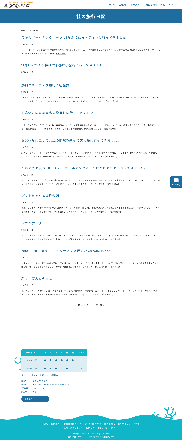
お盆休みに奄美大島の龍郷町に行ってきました (57, 112)
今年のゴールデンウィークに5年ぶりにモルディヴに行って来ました (73, 37)
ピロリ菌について (93, 423)
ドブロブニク (31, 223)
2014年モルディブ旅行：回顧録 (45, 85)
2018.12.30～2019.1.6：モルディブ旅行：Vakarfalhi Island (65, 250)
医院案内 (123, 4)
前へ (80, 305)
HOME (112, 4)
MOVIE (137, 423)
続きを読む (61, 53)
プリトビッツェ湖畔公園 (40, 195)
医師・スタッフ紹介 (73, 427)
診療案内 (135, 4)
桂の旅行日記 (124, 423)
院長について (167, 4)
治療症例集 (151, 4)
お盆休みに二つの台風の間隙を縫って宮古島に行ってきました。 (71, 140)
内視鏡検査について (72, 423)
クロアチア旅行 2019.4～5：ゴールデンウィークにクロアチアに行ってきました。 (84, 168)
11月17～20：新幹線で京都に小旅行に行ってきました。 (64, 65)
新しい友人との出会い (38, 278)
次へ (102, 305)
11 (97, 305)
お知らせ (90, 427)
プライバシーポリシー (107, 427)
